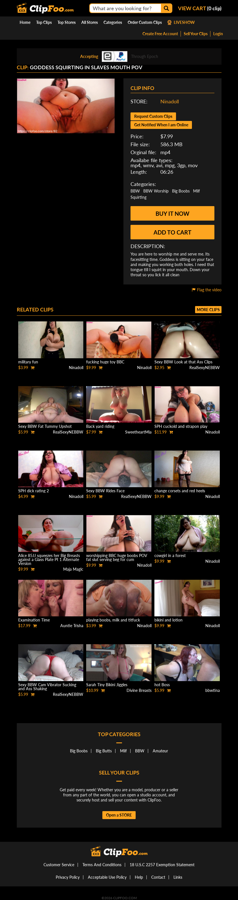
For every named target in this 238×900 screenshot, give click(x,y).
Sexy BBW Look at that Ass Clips (183, 361)
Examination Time (34, 620)
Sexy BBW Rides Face (105, 490)
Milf (196, 191)
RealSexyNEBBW (204, 367)
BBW (135, 191)
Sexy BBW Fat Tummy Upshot (45, 426)
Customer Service (59, 864)
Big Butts (104, 750)
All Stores (89, 22)
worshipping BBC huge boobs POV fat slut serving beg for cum (116, 557)
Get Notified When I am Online (161, 124)
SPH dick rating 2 (33, 490)
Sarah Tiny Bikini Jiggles (106, 684)
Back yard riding (100, 426)
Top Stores (66, 22)
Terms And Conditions (101, 864)
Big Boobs (181, 191)
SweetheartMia (138, 432)
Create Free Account (160, 33)
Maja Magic (73, 569)
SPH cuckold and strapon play (180, 426)
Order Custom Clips (145, 22)
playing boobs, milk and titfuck (113, 620)
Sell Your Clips (196, 33)
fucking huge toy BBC (105, 361)
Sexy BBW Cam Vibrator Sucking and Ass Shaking (47, 686)
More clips (208, 309)
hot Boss (162, 684)
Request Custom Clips (153, 116)
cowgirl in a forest (170, 555)
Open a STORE (119, 815)
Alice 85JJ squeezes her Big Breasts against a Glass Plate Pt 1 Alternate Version (49, 559)
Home (25, 22)
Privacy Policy (68, 877)
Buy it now (172, 213)
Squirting (138, 197)
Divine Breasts (139, 690)
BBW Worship (156, 191)
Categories (113, 22)
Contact (158, 877)
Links (177, 877)
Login (218, 33)
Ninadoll (169, 101)
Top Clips (44, 22)
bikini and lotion (168, 620)
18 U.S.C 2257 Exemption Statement (162, 864)
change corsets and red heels (179, 490)
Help (139, 877)
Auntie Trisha (71, 625)
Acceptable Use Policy (107, 877)
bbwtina (212, 690)
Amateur (160, 750)
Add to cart (172, 232)
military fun (28, 361)
